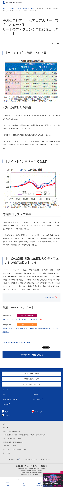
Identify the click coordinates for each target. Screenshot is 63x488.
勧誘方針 (5, 427)
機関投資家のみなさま (9, 399)
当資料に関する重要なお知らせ (31, 355)
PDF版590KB (49, 297)
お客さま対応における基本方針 (11, 431)
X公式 (6, 412)
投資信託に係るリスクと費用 (31, 373)
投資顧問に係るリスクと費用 (31, 379)
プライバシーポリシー (9, 424)
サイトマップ (6, 453)
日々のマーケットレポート (26, 8)
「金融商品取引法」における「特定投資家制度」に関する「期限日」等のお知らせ (25, 435)
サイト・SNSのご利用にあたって (12, 438)
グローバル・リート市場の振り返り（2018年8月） (21, 319)
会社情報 (35, 394)
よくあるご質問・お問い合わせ (31, 384)
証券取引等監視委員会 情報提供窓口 (13, 442)
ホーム (5, 8)
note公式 (7, 415)
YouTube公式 (38, 412)
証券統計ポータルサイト (9, 445)
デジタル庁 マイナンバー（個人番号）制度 (14, 449)
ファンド (5, 390)
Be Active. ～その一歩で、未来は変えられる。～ (39, 459)
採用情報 (5, 404)
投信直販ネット (37, 399)
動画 (4, 394)
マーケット (12, 8)
